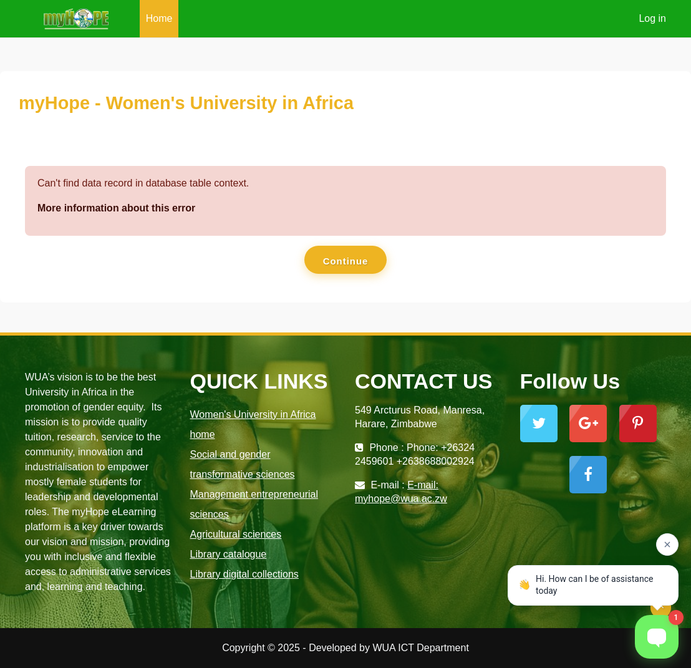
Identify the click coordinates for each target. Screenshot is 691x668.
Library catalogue (228, 554)
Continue (346, 261)
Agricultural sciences (236, 534)
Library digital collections (244, 574)
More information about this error (116, 208)
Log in (652, 18)
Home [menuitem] (159, 18)
